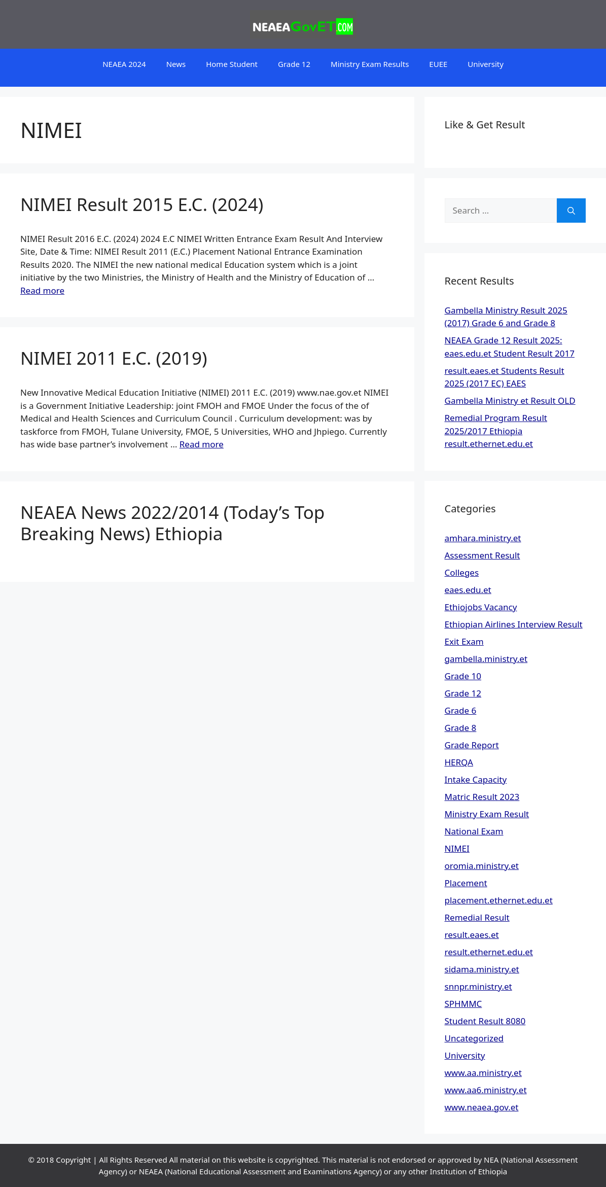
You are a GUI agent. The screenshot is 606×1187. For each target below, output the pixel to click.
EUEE (438, 64)
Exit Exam (464, 641)
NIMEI (457, 848)
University (486, 64)
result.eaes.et (472, 934)
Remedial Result (477, 917)
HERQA (459, 762)
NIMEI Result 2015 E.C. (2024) (141, 204)
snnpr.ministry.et (478, 986)
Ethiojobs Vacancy (481, 607)
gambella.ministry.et (486, 659)
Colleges (462, 572)
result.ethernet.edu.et (489, 952)
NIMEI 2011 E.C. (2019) (113, 358)
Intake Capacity (476, 779)
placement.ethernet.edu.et (499, 900)
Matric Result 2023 (482, 796)
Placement (466, 883)
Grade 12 (294, 64)
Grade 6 (461, 710)
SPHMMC (463, 1003)
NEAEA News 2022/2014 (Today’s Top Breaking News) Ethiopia (172, 522)
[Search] (571, 210)
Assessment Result (482, 555)
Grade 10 (463, 676)
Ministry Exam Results (370, 64)
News (176, 64)
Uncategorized (474, 1038)
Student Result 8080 (485, 1021)
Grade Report (472, 745)
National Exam (474, 831)
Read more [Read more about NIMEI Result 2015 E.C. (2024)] (42, 290)
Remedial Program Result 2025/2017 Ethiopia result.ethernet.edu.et (496, 430)
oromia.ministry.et (482, 865)
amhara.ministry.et (483, 538)
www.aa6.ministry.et (486, 1090)
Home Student (232, 64)
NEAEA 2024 (124, 64)
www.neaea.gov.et (482, 1107)
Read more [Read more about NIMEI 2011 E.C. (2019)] (202, 444)
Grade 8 (461, 728)
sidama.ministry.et (482, 969)
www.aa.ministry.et (483, 1072)
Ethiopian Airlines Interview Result (514, 624)
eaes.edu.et (468, 590)
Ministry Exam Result (487, 814)
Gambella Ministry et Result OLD (510, 400)
